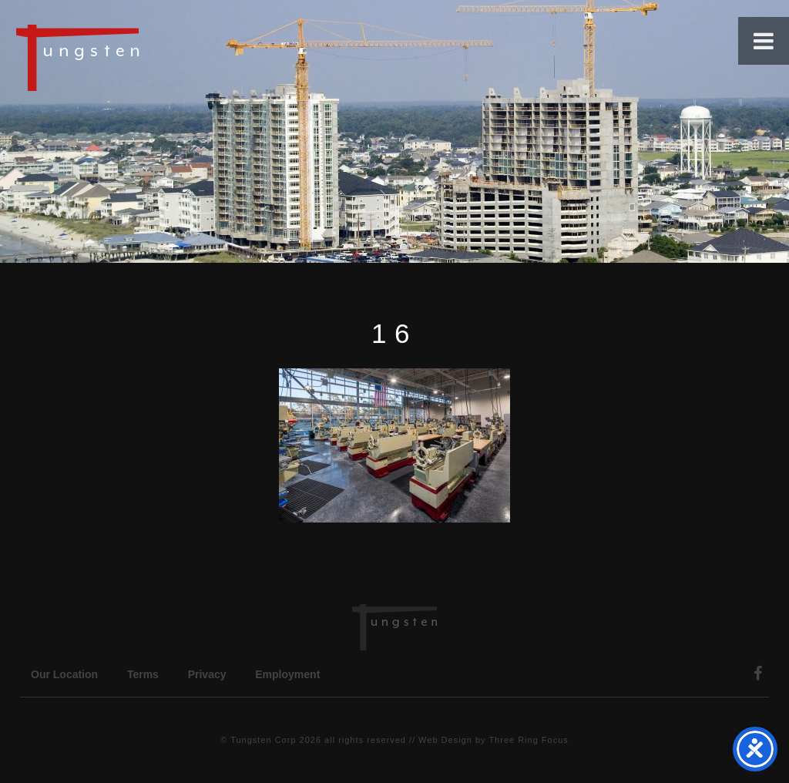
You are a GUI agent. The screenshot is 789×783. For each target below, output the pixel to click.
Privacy (207, 674)
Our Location (64, 674)
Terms (143, 674)
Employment (287, 674)
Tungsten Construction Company (131, 57)
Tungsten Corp (263, 739)
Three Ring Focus (528, 739)
